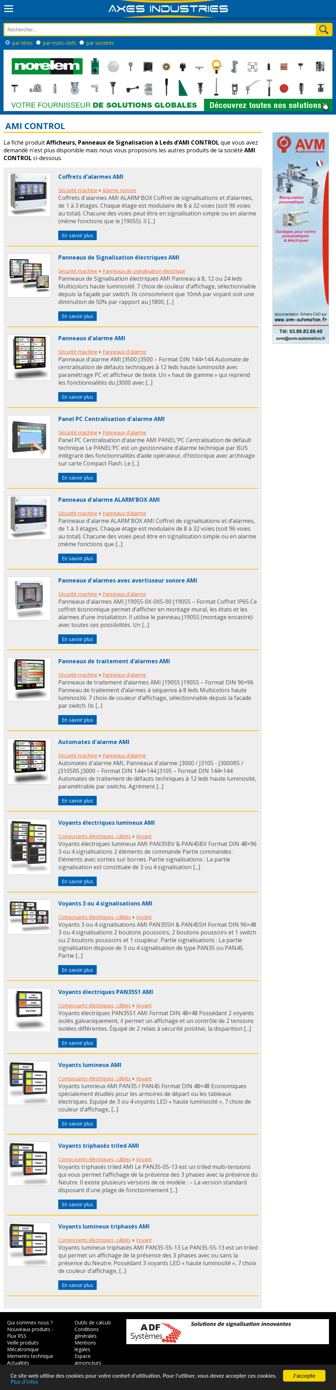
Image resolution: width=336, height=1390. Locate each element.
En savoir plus (77, 235)
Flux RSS (16, 1336)
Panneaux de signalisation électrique (143, 271)
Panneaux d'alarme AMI (91, 338)
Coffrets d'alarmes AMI (91, 177)
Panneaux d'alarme (124, 351)
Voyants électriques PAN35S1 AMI (105, 992)
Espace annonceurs (87, 1359)
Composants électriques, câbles (94, 836)
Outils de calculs (92, 1322)
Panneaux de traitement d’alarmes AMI (114, 661)
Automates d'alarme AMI (94, 742)
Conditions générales (86, 1332)
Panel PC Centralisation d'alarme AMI (111, 419)
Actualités (18, 1362)
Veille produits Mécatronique (23, 1346)
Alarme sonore (119, 190)
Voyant (144, 836)
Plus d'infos (24, 1382)
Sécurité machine (77, 190)
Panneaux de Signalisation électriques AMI (118, 257)
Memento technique (30, 1356)
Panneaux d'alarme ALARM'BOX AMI (109, 500)
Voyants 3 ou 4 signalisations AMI (105, 903)
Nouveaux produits (28, 1329)
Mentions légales (85, 1346)
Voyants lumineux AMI (89, 1065)
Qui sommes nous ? (30, 1322)
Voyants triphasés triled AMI (98, 1146)
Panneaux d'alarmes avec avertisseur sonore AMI (127, 580)
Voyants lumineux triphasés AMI (104, 1226)
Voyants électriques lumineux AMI (106, 823)
